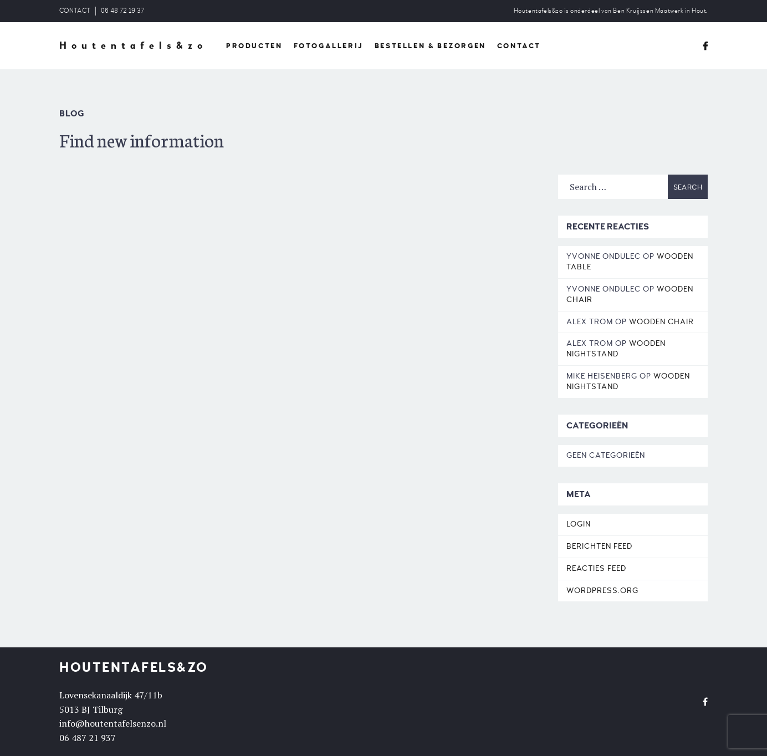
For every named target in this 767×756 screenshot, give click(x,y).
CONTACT (74, 11)
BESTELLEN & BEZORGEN (430, 46)
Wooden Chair (661, 321)
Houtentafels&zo (133, 46)
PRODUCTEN (254, 46)
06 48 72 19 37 (122, 11)
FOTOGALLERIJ (329, 46)
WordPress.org (602, 590)
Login (578, 524)
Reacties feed (596, 568)
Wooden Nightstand (616, 349)
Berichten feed (599, 546)
